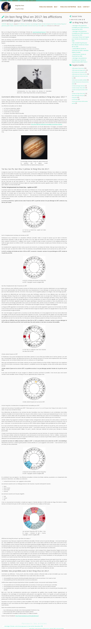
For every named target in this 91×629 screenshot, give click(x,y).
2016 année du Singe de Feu (79, 67)
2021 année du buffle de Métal (79, 77)
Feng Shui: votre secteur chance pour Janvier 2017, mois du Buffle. (47, 626)
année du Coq (29, 21)
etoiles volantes (57, 21)
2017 (19, 21)
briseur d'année (42, 21)
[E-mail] (72, 17)
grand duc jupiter (5, 23)
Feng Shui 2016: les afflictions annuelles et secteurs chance (46, 121)
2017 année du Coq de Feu (78, 69)
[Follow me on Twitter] (75, 17)
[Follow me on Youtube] (81, 17)
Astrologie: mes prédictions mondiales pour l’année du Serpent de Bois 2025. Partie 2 (79, 57)
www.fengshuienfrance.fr (39, 29)
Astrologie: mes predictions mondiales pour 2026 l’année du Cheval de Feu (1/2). (80, 30)
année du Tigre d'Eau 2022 (78, 91)
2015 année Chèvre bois (78, 65)
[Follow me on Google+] (79, 17)
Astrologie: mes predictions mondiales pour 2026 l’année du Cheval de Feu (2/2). (80, 25)
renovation (25, 23)
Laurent (45, 23)
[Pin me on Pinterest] (83, 17)
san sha (30, 23)
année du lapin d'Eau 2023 (78, 85)
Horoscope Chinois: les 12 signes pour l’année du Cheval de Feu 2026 (80, 36)
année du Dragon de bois (78, 83)
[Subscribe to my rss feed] (70, 17)
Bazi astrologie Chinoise (78, 93)
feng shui (63, 21)
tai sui (40, 23)
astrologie (35, 21)
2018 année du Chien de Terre (79, 71)
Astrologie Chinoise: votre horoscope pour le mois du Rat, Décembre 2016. (23, 623)
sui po (36, 23)
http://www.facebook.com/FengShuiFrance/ (27, 613)
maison (12, 23)
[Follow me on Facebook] (77, 17)
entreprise (48, 21)
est (52, 21)
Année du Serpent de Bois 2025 (79, 87)
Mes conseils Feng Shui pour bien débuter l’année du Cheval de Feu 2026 (80, 42)
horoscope (75, 97)
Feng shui (11, 21)
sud (34, 23)
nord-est (16, 23)
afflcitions (23, 21)
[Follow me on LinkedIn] (85, 17)
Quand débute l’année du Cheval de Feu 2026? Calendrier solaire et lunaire (80, 47)
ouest (20, 23)
